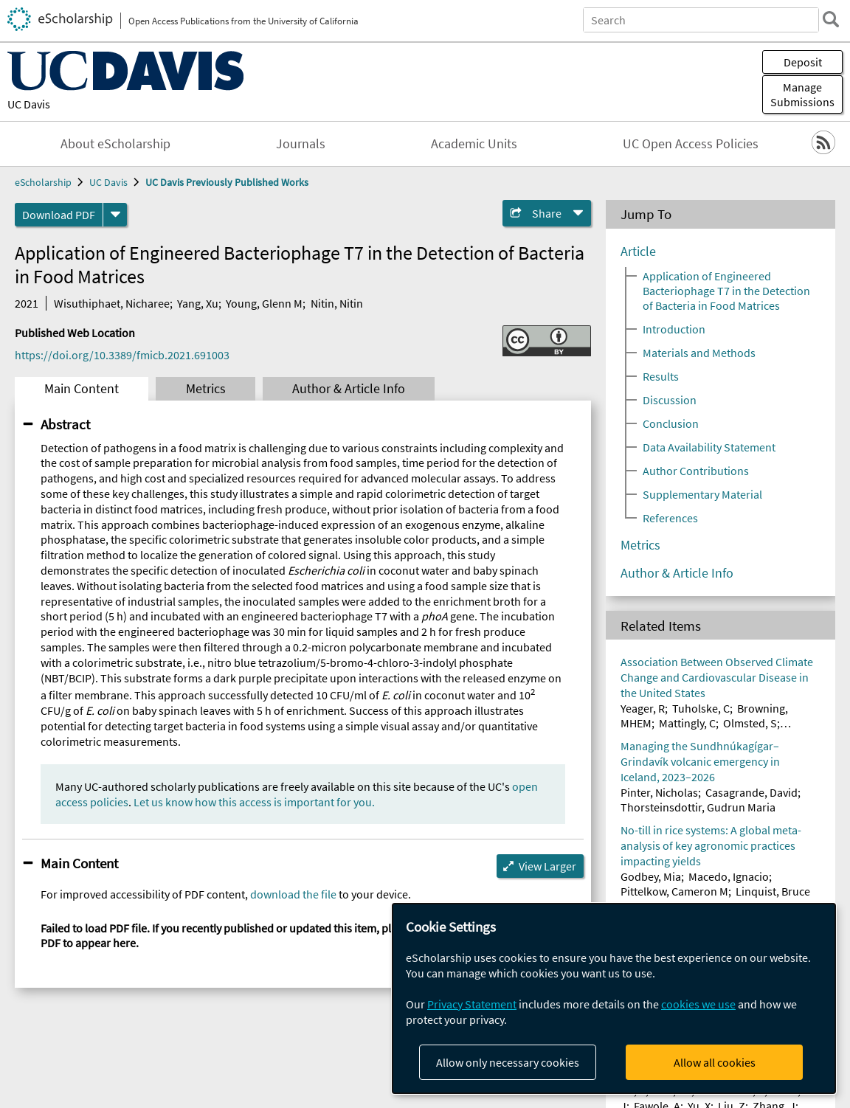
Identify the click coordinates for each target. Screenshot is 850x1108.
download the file (293, 894)
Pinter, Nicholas (659, 792)
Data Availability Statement (709, 447)
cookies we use (698, 1004)
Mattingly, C (687, 723)
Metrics (206, 389)
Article (638, 251)
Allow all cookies (715, 1062)
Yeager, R (643, 708)
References (670, 517)
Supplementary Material (702, 494)
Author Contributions (696, 470)
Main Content (81, 389)
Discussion (670, 399)
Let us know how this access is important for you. (254, 801)
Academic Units (474, 144)
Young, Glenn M (264, 303)
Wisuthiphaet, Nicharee (112, 303)
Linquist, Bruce (773, 891)
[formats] (115, 214)
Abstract (65, 424)
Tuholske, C (701, 708)
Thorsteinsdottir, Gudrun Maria (698, 807)
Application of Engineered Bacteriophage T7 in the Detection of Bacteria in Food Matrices (726, 291)
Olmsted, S (750, 723)
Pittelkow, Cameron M (674, 891)
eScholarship (43, 182)
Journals (300, 144)
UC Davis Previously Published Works (226, 182)
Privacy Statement (471, 1004)
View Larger (547, 866)
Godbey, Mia (651, 876)
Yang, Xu (197, 303)
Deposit (803, 62)
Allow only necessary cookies (507, 1062)
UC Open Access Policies (691, 144)
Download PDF (58, 214)
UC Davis (28, 104)
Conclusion (671, 423)
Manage (802, 94)
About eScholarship (115, 144)
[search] (831, 19)
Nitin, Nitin (337, 303)
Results (661, 376)
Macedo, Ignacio (728, 876)
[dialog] (614, 998)
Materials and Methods (699, 352)
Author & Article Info (348, 389)
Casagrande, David (751, 792)
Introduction (674, 329)
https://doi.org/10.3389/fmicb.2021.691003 (122, 354)
